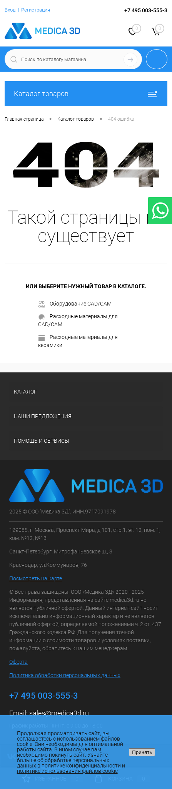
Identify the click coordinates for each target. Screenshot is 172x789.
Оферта (18, 662)
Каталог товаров (86, 93)
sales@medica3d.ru (59, 713)
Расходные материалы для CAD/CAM (78, 320)
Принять (142, 752)
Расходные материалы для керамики (78, 341)
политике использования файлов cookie (67, 771)
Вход (10, 10)
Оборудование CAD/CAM (75, 304)
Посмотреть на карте (35, 578)
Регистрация (35, 10)
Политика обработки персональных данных (64, 675)
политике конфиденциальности (81, 765)
